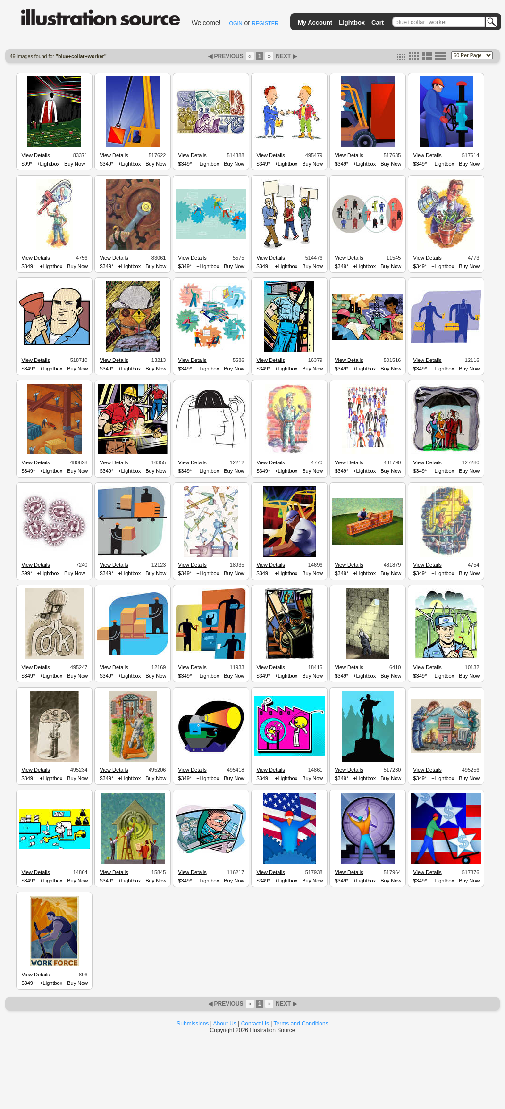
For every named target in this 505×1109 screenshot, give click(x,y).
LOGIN (234, 23)
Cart (377, 22)
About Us (224, 1023)
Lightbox (352, 22)
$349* (106, 164)
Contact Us (255, 1023)
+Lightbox (48, 164)
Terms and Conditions (301, 1023)
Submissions (193, 1023)
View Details (35, 155)
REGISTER (265, 23)
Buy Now (74, 164)
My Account (315, 22)
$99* (26, 164)
